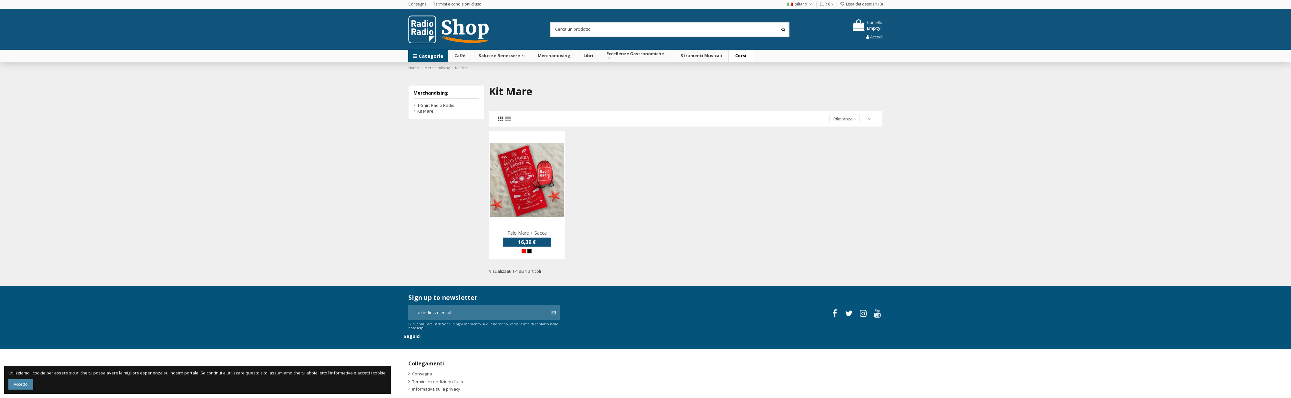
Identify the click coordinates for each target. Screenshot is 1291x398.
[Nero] (529, 251)
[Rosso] (524, 251)
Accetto (21, 384)
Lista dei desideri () (861, 4)
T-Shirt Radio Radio (435, 105)
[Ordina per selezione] (844, 119)
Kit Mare (425, 111)
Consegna (418, 4)
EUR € (827, 4)
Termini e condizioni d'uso (457, 4)
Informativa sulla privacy (436, 389)
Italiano (800, 4)
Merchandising (430, 93)
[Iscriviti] (553, 312)
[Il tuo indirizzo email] (477, 312)
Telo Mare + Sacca (527, 233)
